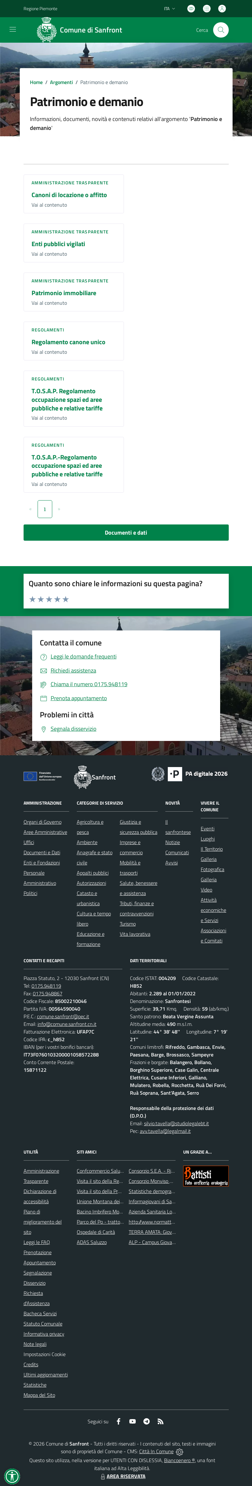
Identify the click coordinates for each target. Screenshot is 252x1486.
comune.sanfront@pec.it (63, 1016)
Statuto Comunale (43, 1323)
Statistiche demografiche (155, 1191)
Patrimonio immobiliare (64, 293)
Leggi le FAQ (37, 1242)
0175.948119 (46, 986)
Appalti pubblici (93, 873)
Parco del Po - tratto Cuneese (108, 1222)
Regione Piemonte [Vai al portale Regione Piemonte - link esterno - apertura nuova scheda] (40, 8)
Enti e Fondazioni (42, 862)
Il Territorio (212, 849)
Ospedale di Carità (96, 1232)
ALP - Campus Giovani (152, 1242)
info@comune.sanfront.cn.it (67, 1024)
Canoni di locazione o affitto (69, 195)
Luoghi (208, 839)
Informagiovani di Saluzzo (156, 1201)
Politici (30, 893)
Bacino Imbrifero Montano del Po (111, 1211)
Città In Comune (156, 1451)
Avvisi (171, 862)
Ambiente (87, 842)
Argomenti (61, 82)
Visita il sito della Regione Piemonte (114, 1181)
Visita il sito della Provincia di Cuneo (114, 1191)
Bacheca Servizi (40, 1313)
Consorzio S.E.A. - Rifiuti (154, 1171)
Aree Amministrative (45, 832)
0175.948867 (47, 993)
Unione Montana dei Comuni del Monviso (120, 1201)
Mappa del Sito (39, 1395)
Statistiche (35, 1385)
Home (36, 82)
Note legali (35, 1344)
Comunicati (177, 852)
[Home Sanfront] (82, 30)
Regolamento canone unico (68, 342)
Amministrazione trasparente (70, 182)
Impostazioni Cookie (45, 1354)
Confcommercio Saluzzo (102, 1171)
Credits (31, 1364)
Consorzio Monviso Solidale (157, 1181)
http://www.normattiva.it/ (156, 1222)
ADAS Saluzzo (92, 1242)
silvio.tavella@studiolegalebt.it (176, 1123)
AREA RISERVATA (122, 1476)
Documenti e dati (126, 532)
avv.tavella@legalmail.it (165, 1131)
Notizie (172, 842)
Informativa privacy (44, 1334)
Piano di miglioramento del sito (43, 1222)
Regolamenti (48, 329)
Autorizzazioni (91, 883)
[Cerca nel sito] (220, 30)
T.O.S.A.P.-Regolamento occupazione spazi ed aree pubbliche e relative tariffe (67, 465)
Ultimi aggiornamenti (46, 1374)
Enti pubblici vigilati (58, 244)
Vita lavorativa (135, 934)
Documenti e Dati (42, 852)
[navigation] (13, 29)
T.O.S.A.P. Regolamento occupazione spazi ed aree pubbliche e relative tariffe (67, 399)
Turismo (128, 924)
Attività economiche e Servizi (213, 910)
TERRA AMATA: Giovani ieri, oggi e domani (173, 1232)
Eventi (207, 828)
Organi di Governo (42, 822)
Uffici (29, 842)
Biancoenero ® (179, 1460)
